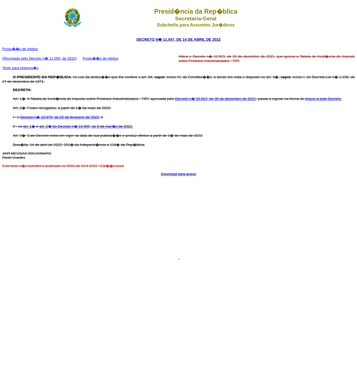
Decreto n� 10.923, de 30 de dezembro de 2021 (215, 99)
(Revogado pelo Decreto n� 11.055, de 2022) (39, 58)
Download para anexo (178, 174)
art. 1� (29, 126)
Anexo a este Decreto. (323, 99)
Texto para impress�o (20, 68)
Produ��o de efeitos (20, 49)
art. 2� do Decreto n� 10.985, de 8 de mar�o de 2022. (86, 126)
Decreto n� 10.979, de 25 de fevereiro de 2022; (60, 117)
